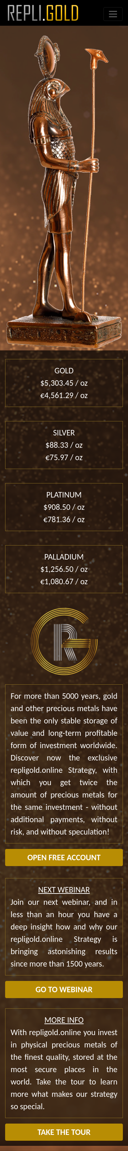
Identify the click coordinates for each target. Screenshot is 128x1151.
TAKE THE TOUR (64, 1132)
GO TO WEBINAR (64, 989)
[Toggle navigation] (113, 14)
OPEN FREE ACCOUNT (63, 857)
